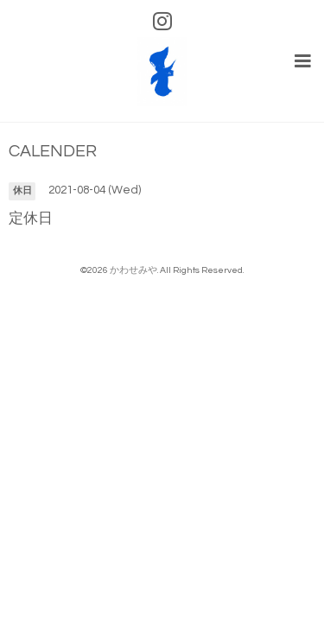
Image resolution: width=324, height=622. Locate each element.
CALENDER (53, 151)
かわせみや (133, 270)
